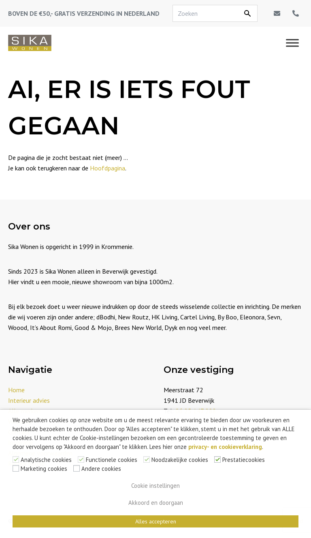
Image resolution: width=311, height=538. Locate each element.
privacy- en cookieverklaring (225, 447)
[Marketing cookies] (16, 468)
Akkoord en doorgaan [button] (155, 502)
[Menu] (292, 43)
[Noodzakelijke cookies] (146, 459)
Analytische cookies (46, 460)
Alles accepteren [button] (155, 521)
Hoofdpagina (107, 168)
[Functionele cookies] (81, 459)
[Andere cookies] (76, 468)
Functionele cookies (111, 460)
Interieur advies (29, 400)
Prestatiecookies (243, 460)
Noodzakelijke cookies (179, 460)
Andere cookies (101, 468)
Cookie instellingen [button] (155, 485)
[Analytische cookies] (16, 459)
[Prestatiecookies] (217, 459)
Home (16, 390)
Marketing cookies (44, 468)
